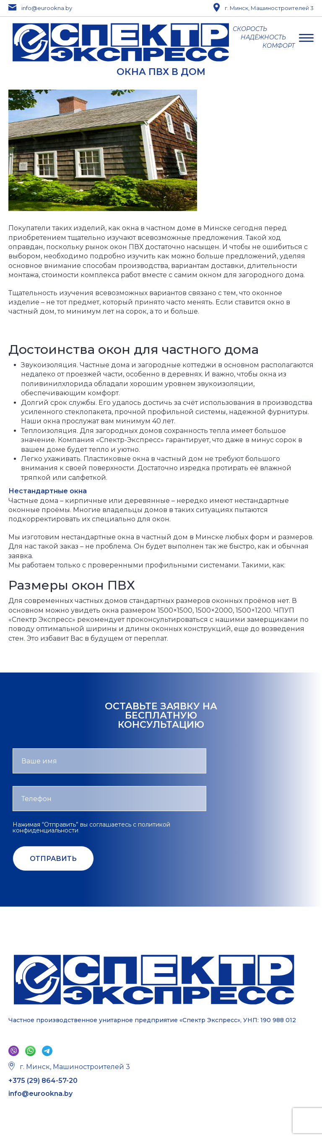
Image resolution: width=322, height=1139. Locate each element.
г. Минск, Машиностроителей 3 (263, 8)
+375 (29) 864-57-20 (43, 1080)
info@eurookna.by (40, 8)
